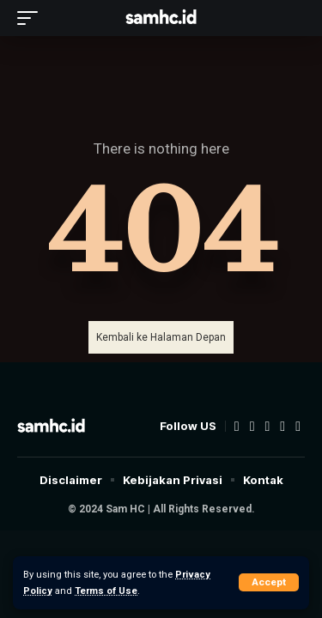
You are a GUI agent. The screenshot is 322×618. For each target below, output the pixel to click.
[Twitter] (252, 426)
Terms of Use (106, 591)
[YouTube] (267, 426)
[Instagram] (282, 426)
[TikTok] (298, 426)
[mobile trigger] (31, 18)
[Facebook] (237, 426)
